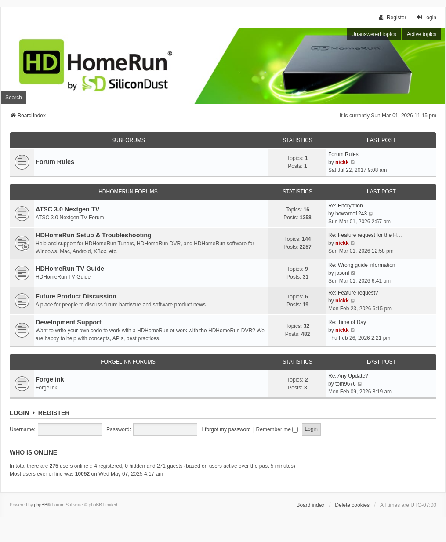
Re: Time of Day (347, 322)
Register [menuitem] (392, 17)
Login (19, 412)
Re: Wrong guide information (361, 265)
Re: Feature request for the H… (365, 235)
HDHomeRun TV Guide (70, 268)
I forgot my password (226, 429)
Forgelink (50, 379)
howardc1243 (351, 214)
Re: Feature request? (353, 293)
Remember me (277, 429)
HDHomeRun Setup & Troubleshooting (94, 235)
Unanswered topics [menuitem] (374, 34)
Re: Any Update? (348, 376)
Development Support (69, 322)
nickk (342, 162)
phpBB (40, 504)
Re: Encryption (345, 206)
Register (54, 412)
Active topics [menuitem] (421, 34)
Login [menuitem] (426, 17)
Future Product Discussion (76, 296)
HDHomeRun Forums (128, 192)
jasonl (342, 273)
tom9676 (345, 384)
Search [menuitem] (13, 98)
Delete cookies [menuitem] (352, 505)
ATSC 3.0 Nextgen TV (67, 209)
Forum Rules (55, 161)
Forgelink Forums (128, 362)
